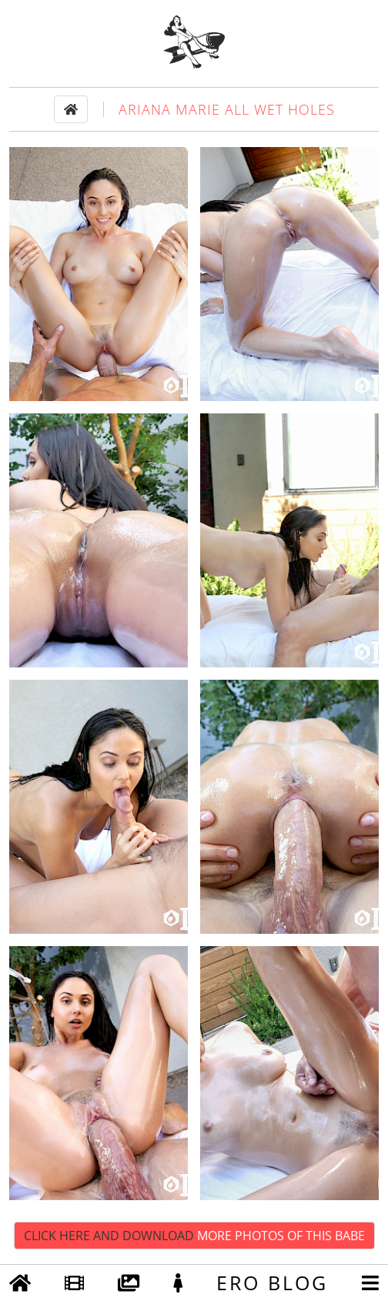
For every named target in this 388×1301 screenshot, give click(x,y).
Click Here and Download (194, 1235)
